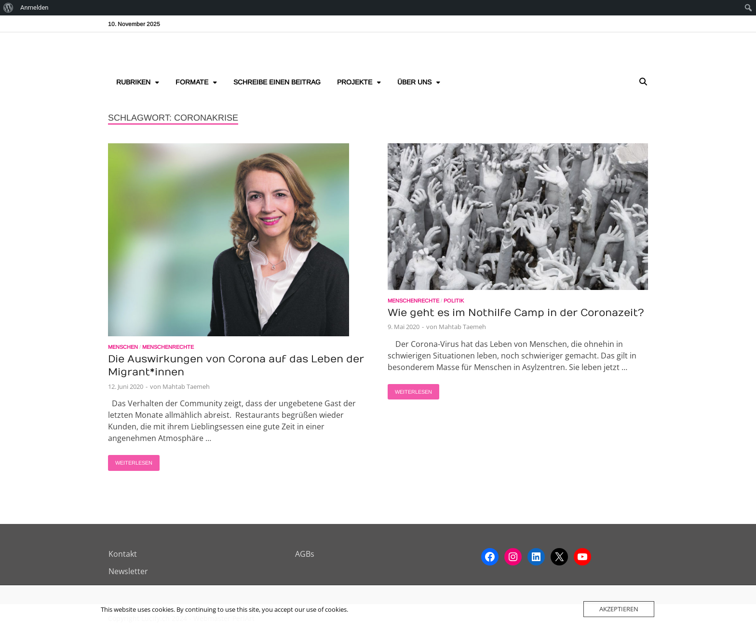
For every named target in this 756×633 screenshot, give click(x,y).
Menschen (123, 347)
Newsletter (128, 571)
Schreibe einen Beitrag (277, 82)
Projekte (354, 82)
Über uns (414, 82)
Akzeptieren (618, 609)
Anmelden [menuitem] (34, 7)
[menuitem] (8, 7)
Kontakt (122, 554)
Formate (192, 82)
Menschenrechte (168, 347)
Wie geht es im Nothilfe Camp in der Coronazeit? (516, 313)
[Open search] (643, 82)
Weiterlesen (130, 460)
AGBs (304, 554)
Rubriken (133, 82)
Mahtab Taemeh (186, 386)
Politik (454, 300)
